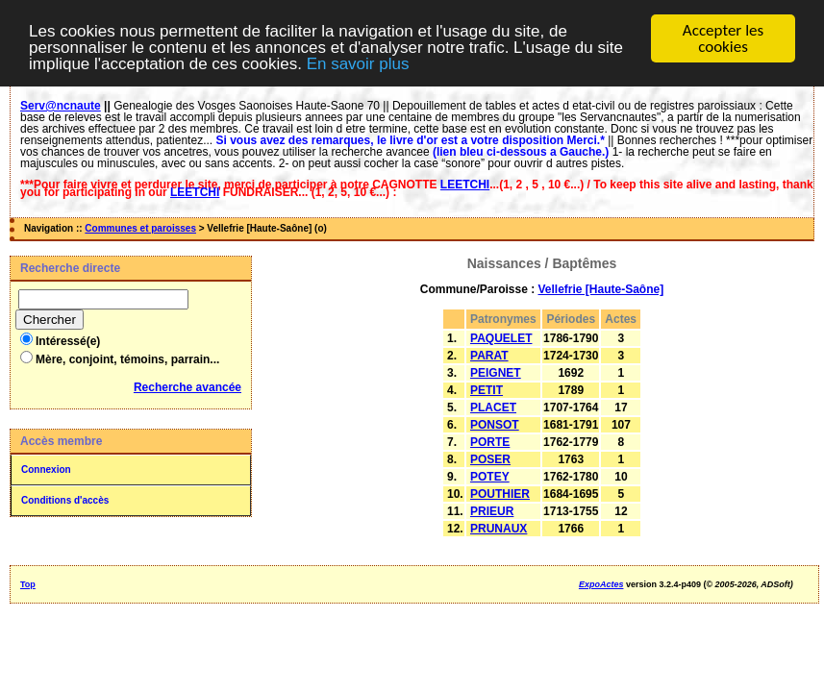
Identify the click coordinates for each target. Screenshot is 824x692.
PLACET (493, 407)
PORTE (490, 442)
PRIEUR (491, 511)
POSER (490, 459)
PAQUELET (501, 338)
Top (28, 584)
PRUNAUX (498, 528)
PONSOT (494, 425)
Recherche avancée (187, 387)
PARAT (489, 355)
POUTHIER (500, 494)
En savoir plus (358, 63)
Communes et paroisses (140, 228)
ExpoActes (601, 584)
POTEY (490, 476)
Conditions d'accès (65, 500)
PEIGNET (495, 373)
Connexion (46, 469)
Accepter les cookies (723, 38)
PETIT (486, 390)
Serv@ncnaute (60, 105)
